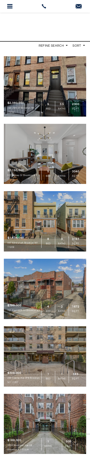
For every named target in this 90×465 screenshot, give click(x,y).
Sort (78, 45)
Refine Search (53, 45)
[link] (45, 6)
